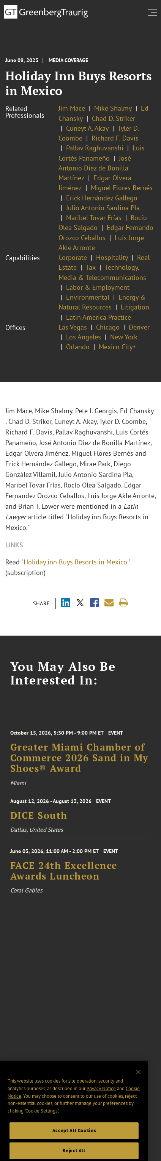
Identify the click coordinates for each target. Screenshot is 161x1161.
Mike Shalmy (113, 108)
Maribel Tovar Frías (94, 217)
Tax (91, 267)
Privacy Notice (101, 1109)
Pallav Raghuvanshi (94, 148)
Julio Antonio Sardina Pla (103, 207)
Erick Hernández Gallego (101, 198)
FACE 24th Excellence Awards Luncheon (63, 880)
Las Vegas (72, 327)
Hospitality (112, 257)
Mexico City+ (117, 346)
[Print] (123, 603)
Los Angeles (83, 337)
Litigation (135, 307)
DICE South (39, 821)
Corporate (72, 257)
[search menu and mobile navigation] (154, 12)
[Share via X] (80, 603)
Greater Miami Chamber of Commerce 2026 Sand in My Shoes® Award (79, 769)
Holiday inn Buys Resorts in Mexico (75, 562)
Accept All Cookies (74, 1151)
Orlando (78, 346)
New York (123, 337)
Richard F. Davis (115, 138)
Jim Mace (71, 108)
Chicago (108, 327)
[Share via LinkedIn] (65, 603)
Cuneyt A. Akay (87, 128)
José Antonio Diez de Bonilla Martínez (94, 168)
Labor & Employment (97, 287)
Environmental (87, 297)
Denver (139, 327)
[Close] (138, 1093)
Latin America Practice (98, 317)
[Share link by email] (109, 603)
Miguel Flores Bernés (122, 187)
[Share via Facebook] (94, 603)
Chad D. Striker (113, 118)
